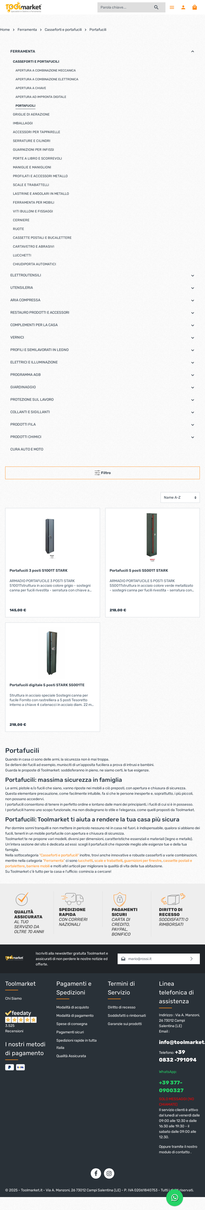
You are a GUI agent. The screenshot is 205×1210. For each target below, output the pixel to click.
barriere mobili (38, 866)
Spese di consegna (71, 1024)
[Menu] (172, 7)
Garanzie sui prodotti (125, 1024)
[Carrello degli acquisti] (194, 7)
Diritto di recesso (121, 1007)
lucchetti (85, 860)
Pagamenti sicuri (70, 1032)
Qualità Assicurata (71, 1056)
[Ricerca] (156, 7)
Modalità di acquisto (72, 1007)
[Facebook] (96, 1173)
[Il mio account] (183, 7)
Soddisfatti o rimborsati (127, 1015)
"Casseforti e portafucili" (59, 855)
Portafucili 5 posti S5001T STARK (139, 570)
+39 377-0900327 (171, 1086)
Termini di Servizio (121, 988)
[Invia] (192, 959)
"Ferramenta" (54, 860)
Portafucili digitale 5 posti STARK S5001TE (47, 685)
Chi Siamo (13, 998)
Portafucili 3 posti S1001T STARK (38, 570)
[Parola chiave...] (122, 7)
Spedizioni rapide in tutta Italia (76, 1044)
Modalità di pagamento (75, 1015)
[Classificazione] (180, 497)
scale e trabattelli (108, 860)
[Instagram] (109, 1173)
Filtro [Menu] (103, 471)
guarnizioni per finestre (143, 860)
